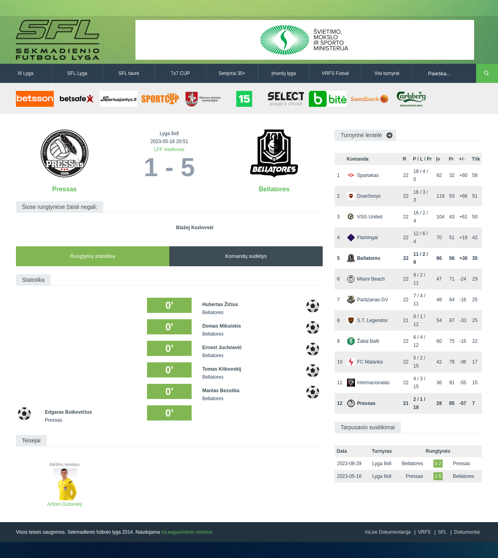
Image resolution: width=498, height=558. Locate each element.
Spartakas (362, 175)
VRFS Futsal (335, 73)
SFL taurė (128, 73)
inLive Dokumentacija (387, 532)
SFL (442, 532)
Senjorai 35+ (232, 73)
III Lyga (25, 73)
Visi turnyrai (386, 73)
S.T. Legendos (367, 320)
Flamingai (362, 237)
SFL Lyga (77, 73)
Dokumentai (467, 532)
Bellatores (274, 189)
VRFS (424, 532)
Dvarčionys (363, 196)
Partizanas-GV (367, 300)
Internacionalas (368, 382)
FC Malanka (365, 362)
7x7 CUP (180, 73)
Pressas (64, 189)
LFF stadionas (169, 149)
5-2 (438, 463)
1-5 (438, 476)
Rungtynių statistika (92, 256)
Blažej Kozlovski (195, 227)
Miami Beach (365, 279)
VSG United (364, 217)
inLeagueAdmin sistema (186, 532)
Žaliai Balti (363, 341)
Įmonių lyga (283, 73)
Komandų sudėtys (246, 256)
